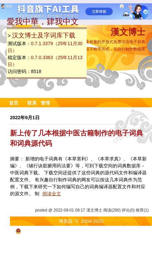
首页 (13, 103)
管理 (45, 103)
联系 (32, 103)
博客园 (66, 221)
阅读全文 (51, 193)
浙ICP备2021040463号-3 (119, 230)
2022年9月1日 (25, 117)
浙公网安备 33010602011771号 (52, 230)
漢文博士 (128, 33)
